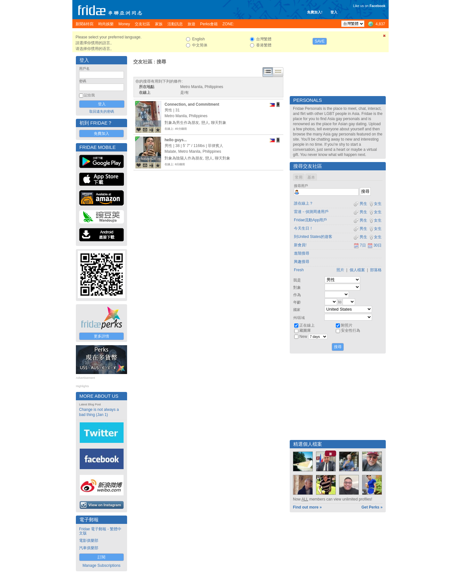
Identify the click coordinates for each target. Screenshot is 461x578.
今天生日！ (303, 228)
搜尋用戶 (301, 186)
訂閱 (101, 557)
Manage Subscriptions (102, 565)
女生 (375, 203)
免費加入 (101, 133)
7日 (360, 245)
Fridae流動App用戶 (310, 220)
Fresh (299, 270)
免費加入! (314, 12)
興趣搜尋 (301, 261)
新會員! (300, 245)
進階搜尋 (301, 253)
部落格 (376, 270)
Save (320, 41)
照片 (340, 270)
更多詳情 (101, 336)
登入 (333, 12)
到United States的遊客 (313, 236)
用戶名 (84, 68)
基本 (311, 177)
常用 (299, 177)
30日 (375, 245)
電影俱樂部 (88, 540)
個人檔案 (357, 270)
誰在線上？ (303, 203)
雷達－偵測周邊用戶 (311, 211)
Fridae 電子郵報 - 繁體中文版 (100, 531)
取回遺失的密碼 (101, 111)
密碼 (82, 81)
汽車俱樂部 (88, 548)
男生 (360, 203)
